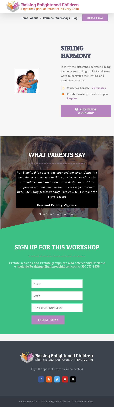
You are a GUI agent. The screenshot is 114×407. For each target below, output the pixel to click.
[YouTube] (65, 379)
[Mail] (73, 379)
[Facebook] (41, 379)
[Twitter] (57, 379)
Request (72, 99)
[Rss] (49, 379)
